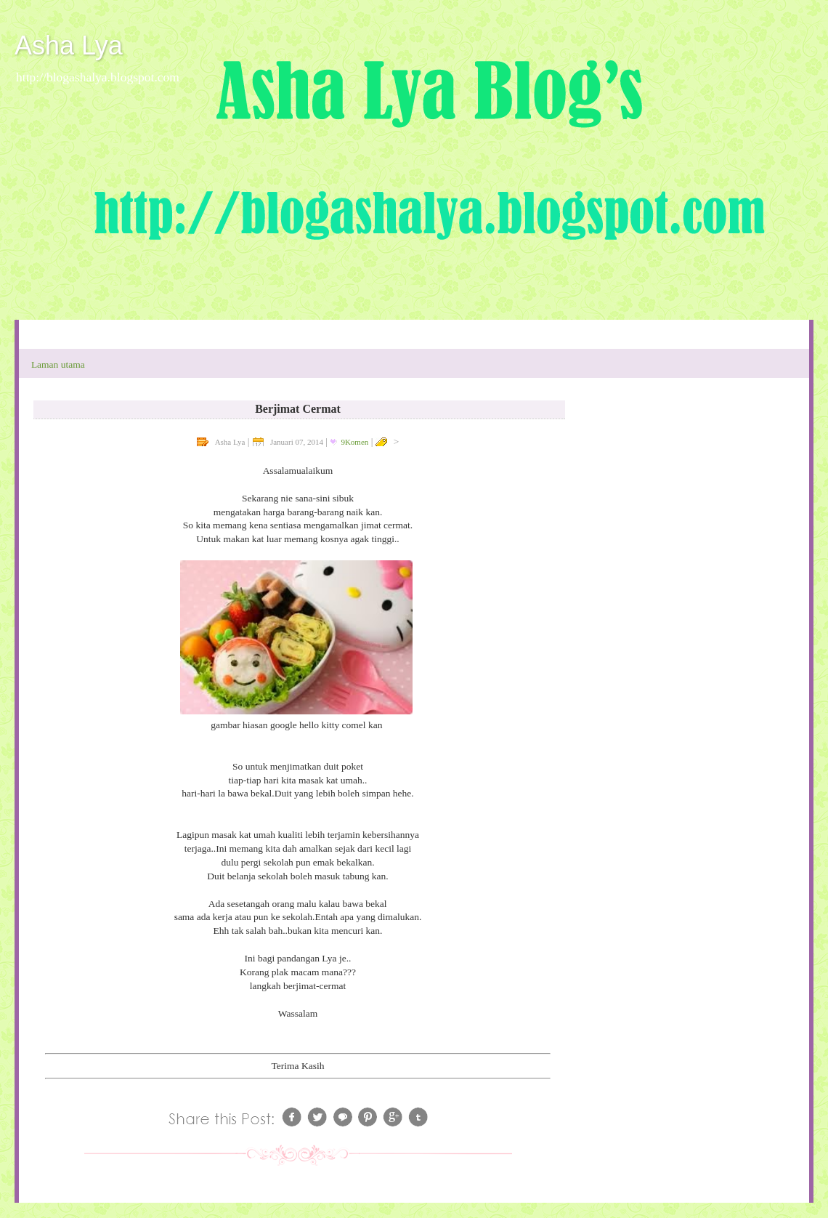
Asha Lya (69, 45)
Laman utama (58, 364)
